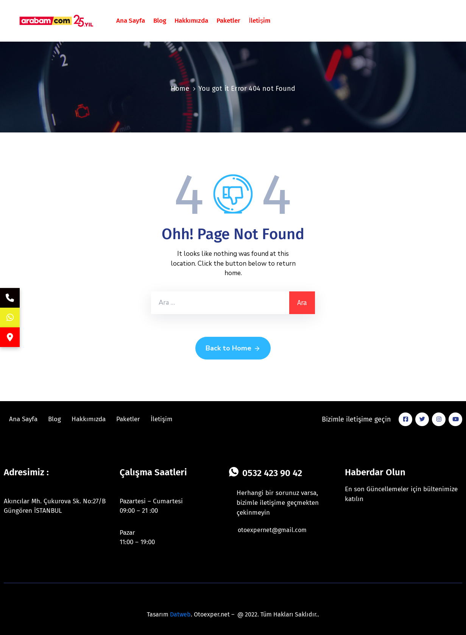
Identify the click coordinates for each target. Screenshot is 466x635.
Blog (159, 21)
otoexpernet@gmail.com (272, 530)
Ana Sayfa (130, 21)
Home (180, 88)
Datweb (180, 614)
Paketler (228, 21)
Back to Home (233, 348)
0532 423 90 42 (272, 473)
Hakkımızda (191, 21)
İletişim (259, 21)
